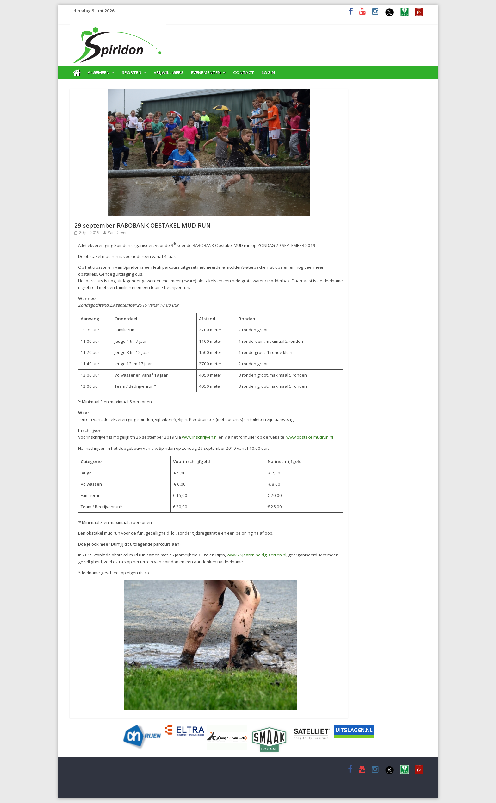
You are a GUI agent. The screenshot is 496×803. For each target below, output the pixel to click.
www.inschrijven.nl (200, 437)
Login (268, 72)
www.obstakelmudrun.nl (309, 437)
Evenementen (206, 72)
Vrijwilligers (168, 72)
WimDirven (117, 232)
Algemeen (98, 72)
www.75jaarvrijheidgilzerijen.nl (256, 555)
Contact (243, 72)
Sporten (131, 72)
